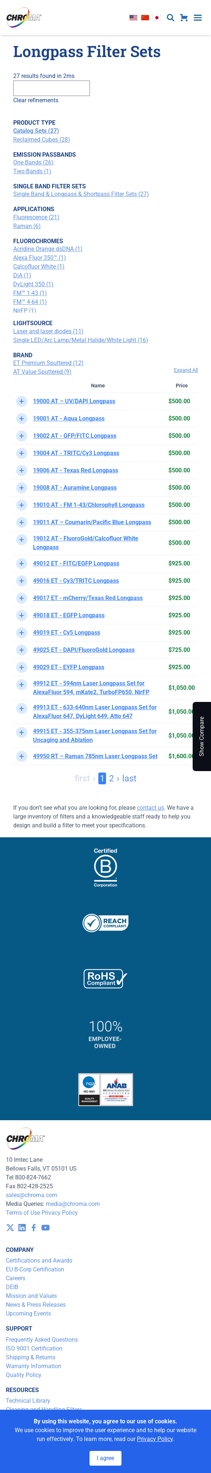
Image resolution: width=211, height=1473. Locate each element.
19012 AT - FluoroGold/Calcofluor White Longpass (85, 543)
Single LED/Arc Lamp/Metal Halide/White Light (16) (80, 340)
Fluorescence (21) (36, 217)
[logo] (24, 17)
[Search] (51, 88)
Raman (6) (27, 226)
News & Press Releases (36, 1304)
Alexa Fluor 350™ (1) (39, 257)
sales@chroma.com (31, 1195)
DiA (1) (22, 275)
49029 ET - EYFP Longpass (68, 667)
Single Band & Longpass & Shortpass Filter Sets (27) (81, 194)
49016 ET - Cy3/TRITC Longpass (76, 580)
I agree (105, 1458)
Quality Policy (23, 1374)
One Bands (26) (33, 162)
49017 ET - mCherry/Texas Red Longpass (88, 597)
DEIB (12, 1287)
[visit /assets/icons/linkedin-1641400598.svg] (22, 1227)
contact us (150, 807)
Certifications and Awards (39, 1260)
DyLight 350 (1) (33, 284)
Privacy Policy (59, 1212)
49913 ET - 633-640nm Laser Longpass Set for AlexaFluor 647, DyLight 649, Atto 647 (95, 712)
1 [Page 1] (102, 778)
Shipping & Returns (30, 1357)
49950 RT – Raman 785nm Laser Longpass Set (95, 756)
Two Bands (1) (32, 171)
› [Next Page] (118, 778)
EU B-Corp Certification (35, 1269)
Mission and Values (31, 1295)
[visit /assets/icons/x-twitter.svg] (10, 1227)
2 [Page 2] (111, 778)
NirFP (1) (24, 310)
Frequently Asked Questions (42, 1339)
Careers (15, 1278)
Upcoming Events (28, 1313)
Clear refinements (35, 100)
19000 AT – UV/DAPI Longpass (74, 401)
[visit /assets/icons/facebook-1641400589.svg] (33, 1227)
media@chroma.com (73, 1203)
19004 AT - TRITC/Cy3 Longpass (76, 453)
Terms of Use (23, 1212)
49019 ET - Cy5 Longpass (66, 632)
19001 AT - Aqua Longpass (69, 418)
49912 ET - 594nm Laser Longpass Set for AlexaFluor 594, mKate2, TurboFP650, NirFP (91, 688)
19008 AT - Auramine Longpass (75, 487)
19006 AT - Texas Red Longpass (75, 470)
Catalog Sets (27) (36, 130)
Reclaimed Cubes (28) (41, 139)
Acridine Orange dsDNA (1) (48, 248)
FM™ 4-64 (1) (30, 301)
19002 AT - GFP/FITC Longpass (74, 435)
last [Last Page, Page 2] (129, 778)
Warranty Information (33, 1366)
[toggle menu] (197, 17)
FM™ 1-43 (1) (30, 293)
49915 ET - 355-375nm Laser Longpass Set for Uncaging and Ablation (95, 735)
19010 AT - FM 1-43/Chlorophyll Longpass (89, 504)
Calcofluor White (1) (39, 266)
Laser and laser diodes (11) (48, 331)
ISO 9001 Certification (34, 1348)
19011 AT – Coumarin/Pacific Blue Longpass (92, 522)
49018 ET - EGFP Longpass (69, 615)
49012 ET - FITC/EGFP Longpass (76, 563)
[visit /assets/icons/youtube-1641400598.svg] (45, 1227)
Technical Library (28, 1400)
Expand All (186, 370)
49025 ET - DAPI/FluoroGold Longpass (84, 649)
